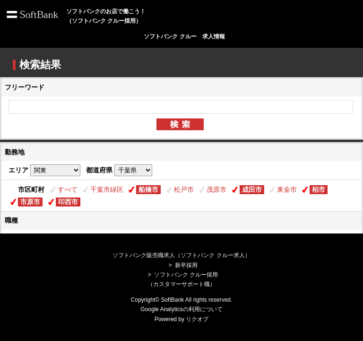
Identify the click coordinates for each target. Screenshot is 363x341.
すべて (68, 189)
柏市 (318, 189)
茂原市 (216, 189)
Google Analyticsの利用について (181, 309)
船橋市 (148, 189)
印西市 (68, 202)
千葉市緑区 (106, 189)
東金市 (287, 189)
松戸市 (184, 189)
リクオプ (197, 319)
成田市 (252, 189)
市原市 (30, 202)
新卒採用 (186, 265)
